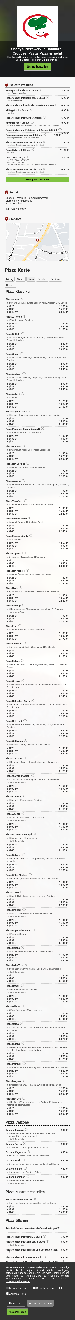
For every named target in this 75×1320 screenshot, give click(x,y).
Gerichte (42, 279)
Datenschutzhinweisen (18, 1281)
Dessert (10, 285)
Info (26, 1288)
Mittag (9, 279)
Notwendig (15, 1288)
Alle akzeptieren (17, 1311)
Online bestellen (37, 66)
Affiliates (14, 1293)
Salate (20, 279)
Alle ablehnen (16, 1303)
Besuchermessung (46, 1288)
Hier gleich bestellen (37, 179)
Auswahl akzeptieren (40, 1303)
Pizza (31, 279)
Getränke (55, 279)
